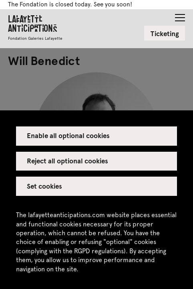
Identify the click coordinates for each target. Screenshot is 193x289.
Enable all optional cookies (68, 135)
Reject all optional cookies (68, 160)
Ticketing (165, 33)
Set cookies (44, 186)
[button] (180, 15)
